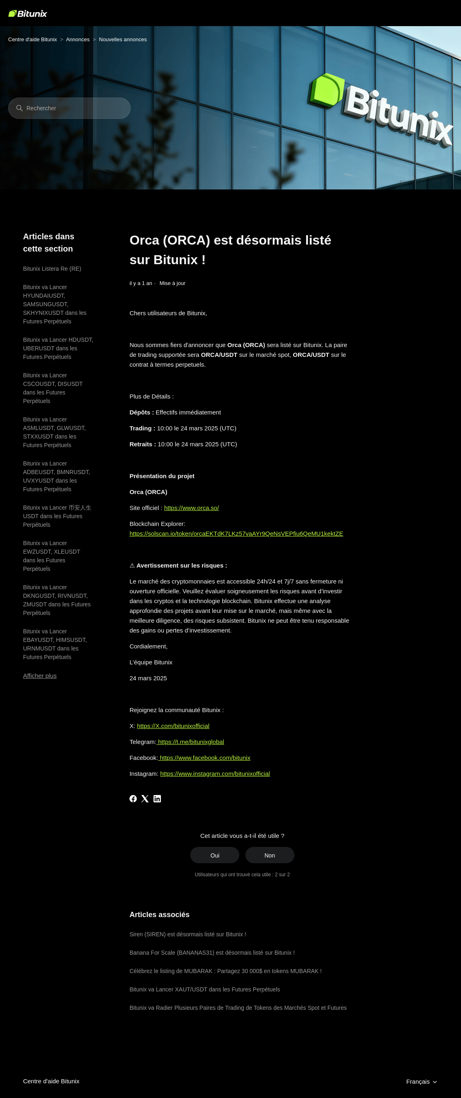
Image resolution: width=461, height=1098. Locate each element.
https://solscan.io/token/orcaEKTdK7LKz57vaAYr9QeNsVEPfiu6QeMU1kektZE (236, 533)
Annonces (78, 39)
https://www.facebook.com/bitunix (204, 757)
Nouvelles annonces (123, 39)
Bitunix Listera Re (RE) (52, 268)
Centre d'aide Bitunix (32, 39)
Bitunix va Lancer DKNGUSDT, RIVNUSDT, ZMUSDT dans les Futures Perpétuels (56, 600)
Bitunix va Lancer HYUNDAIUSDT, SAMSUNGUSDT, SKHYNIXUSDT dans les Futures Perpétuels (54, 304)
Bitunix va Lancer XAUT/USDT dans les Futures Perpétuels (204, 989)
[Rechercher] (69, 108)
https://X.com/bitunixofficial (173, 725)
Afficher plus (39, 675)
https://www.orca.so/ (191, 507)
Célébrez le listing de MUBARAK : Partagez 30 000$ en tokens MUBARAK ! (225, 971)
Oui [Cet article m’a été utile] (215, 855)
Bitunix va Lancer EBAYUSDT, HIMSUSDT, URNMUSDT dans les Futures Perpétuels (55, 644)
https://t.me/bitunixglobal (190, 741)
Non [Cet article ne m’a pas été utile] (270, 855)
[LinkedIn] (157, 798)
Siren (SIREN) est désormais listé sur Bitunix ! (187, 934)
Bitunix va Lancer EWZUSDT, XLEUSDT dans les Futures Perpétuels (51, 556)
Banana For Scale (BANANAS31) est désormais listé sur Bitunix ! (212, 952)
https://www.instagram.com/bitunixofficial (215, 773)
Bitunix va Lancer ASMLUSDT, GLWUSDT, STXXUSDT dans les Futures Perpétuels (54, 432)
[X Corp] (145, 798)
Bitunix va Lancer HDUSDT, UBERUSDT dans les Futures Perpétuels (58, 348)
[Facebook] (133, 798)
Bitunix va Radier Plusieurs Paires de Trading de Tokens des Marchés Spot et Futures (238, 1007)
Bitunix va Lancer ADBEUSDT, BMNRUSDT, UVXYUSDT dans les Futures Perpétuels (56, 476)
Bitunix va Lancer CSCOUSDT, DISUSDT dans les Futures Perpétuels (52, 388)
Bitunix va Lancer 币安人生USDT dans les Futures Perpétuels (57, 516)
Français (422, 1081)
